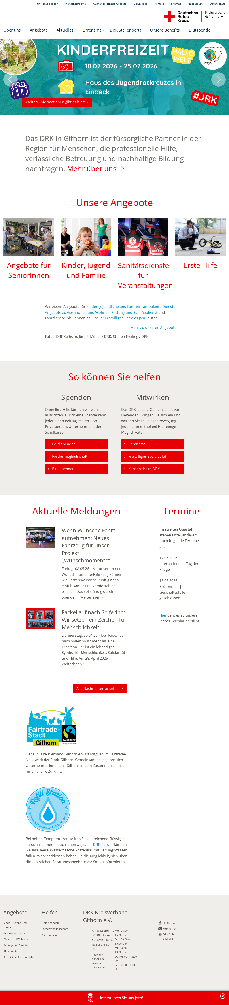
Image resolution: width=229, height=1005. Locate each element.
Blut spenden (63, 468)
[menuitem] (13, 30)
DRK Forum (103, 844)
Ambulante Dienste (15, 933)
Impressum (196, 4)
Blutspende (199, 30)
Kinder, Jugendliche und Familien (113, 306)
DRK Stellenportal (126, 30)
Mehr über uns (92, 168)
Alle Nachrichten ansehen (98, 688)
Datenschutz (217, 4)
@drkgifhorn (170, 928)
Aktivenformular (52, 935)
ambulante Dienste (159, 306)
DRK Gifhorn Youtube (170, 936)
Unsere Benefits (165, 30)
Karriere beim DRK (144, 468)
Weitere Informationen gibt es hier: (55, 102)
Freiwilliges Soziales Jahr (125, 318)
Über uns (12, 30)
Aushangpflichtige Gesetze (109, 4)
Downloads (140, 4)
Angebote (39, 30)
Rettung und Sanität (15, 945)
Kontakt (159, 4)
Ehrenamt (92, 30)
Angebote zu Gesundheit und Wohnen (77, 312)
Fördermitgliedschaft (69, 456)
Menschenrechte (75, 4)
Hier (163, 615)
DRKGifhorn (170, 923)
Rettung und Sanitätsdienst (134, 312)
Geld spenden (64, 444)
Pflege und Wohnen (15, 939)
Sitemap (176, 4)
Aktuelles (65, 30)
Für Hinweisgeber (47, 4)
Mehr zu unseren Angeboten (154, 327)
